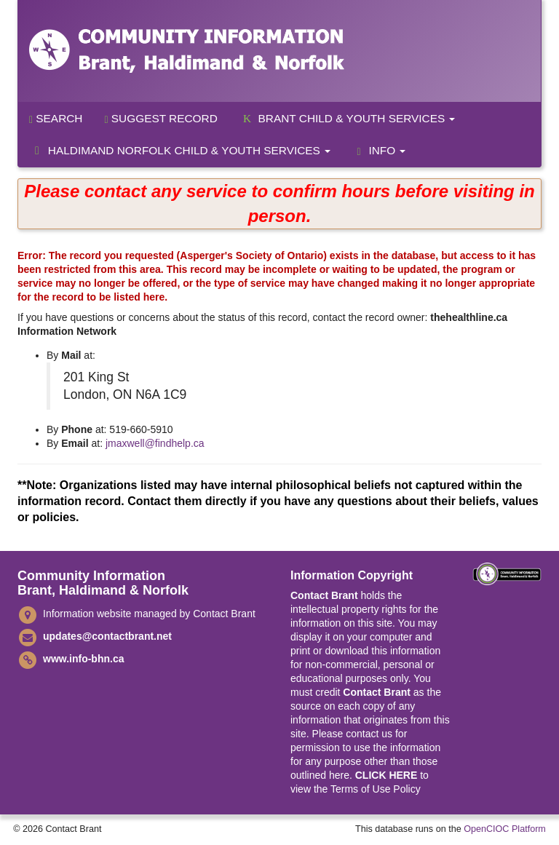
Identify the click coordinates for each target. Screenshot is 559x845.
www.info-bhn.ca (83, 659)
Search (55, 118)
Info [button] (378, 150)
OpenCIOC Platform (505, 829)
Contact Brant (324, 595)
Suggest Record (160, 118)
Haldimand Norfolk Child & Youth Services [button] (179, 150)
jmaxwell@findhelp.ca (155, 443)
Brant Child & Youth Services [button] (347, 118)
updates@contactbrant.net (107, 636)
